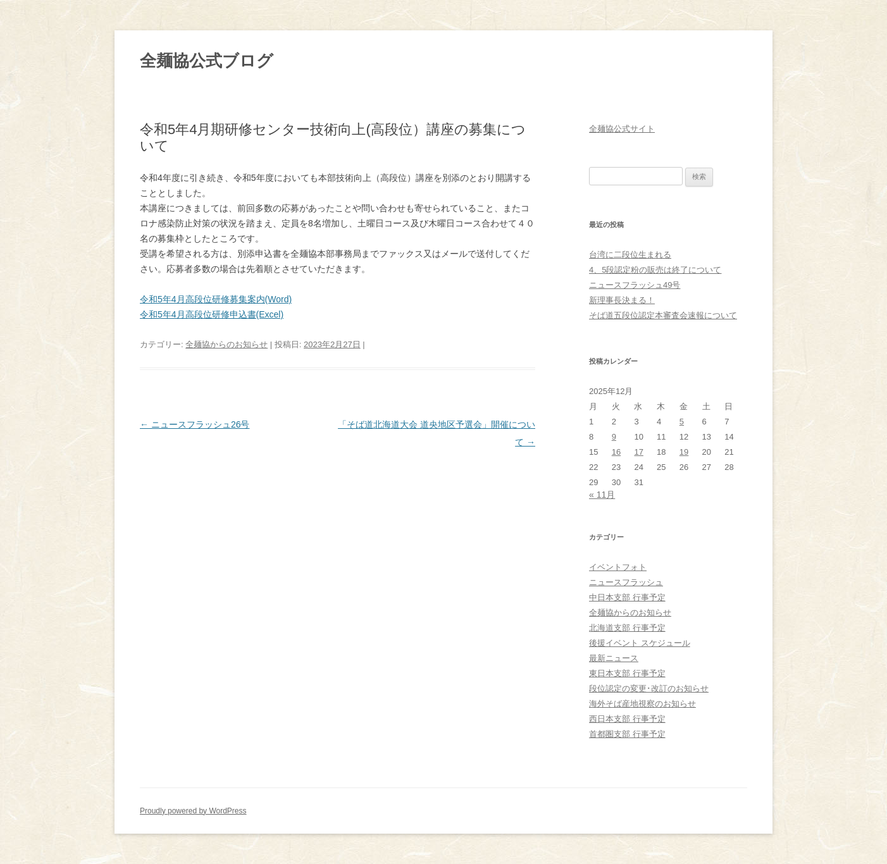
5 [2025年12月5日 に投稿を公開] (681, 421)
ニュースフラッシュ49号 (634, 285)
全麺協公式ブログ (206, 60)
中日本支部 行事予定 (627, 597)
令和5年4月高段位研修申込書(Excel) (211, 314)
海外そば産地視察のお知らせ (642, 703)
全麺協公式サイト (622, 128)
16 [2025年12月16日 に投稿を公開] (616, 452)
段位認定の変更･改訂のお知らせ (649, 688)
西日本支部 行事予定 (627, 719)
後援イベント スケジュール (639, 643)
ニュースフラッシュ (626, 582)
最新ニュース (613, 658)
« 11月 (602, 495)
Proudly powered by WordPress (193, 810)
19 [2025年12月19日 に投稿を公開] (683, 452)
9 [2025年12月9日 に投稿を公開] (614, 436)
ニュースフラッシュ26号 (194, 424)
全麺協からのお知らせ (226, 344)
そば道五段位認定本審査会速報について (663, 315)
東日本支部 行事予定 (627, 673)
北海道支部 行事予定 (627, 628)
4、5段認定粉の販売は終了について (655, 270)
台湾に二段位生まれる (630, 254)
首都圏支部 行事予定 (627, 734)
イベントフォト (618, 567)
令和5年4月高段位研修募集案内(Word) (216, 299)
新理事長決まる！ (622, 300)
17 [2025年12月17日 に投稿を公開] (638, 452)
